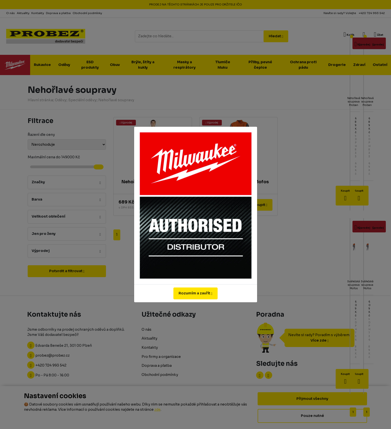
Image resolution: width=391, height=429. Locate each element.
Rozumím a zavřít (195, 293)
